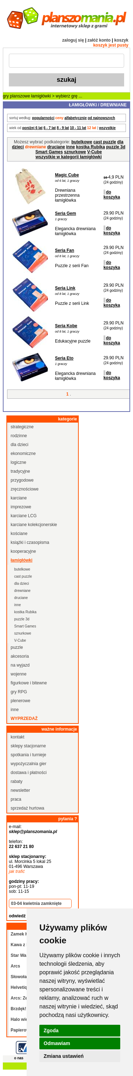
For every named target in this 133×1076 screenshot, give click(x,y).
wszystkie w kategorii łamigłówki (68, 156)
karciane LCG (24, 515)
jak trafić (17, 871)
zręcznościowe (25, 489)
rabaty (16, 781)
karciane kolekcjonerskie (34, 524)
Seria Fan (64, 250)
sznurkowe (75, 151)
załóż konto (99, 40)
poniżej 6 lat (32, 128)
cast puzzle (104, 141)
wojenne (19, 674)
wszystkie (107, 128)
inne (70, 146)
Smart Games (49, 151)
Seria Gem (65, 213)
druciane (56, 146)
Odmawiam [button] (57, 1043)
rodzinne (19, 435)
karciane (19, 497)
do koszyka (112, 195)
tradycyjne (20, 471)
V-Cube (94, 151)
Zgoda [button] (51, 1030)
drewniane (22, 591)
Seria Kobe (66, 325)
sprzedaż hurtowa (27, 808)
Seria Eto (64, 358)
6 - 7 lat (50, 128)
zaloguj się (73, 40)
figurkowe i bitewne (29, 682)
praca (16, 799)
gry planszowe (16, 96)
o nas (18, 1058)
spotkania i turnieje (28, 754)
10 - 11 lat (78, 128)
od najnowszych (101, 118)
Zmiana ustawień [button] (64, 1056)
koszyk (121, 40)
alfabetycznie (76, 118)
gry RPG (19, 691)
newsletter (20, 790)
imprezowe (21, 506)
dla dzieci (19, 444)
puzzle (17, 647)
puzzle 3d (115, 146)
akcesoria (20, 656)
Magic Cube (67, 175)
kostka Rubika (90, 146)
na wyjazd (20, 665)
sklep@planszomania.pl (33, 831)
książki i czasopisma (30, 542)
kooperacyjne (23, 551)
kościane (19, 533)
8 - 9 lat (63, 128)
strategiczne (22, 426)
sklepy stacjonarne (28, 745)
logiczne (18, 462)
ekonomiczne (23, 453)
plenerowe (20, 700)
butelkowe (81, 141)
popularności (43, 118)
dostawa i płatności (28, 772)
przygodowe (22, 480)
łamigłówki (41, 96)
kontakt (17, 737)
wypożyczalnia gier (28, 763)
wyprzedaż (24, 718)
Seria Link (65, 288)
